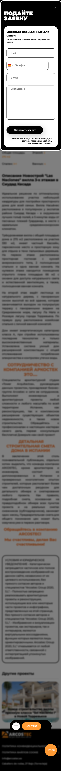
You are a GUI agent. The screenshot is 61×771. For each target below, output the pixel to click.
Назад (51, 750)
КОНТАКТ (31, 726)
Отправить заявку (25, 130)
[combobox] (10, 65)
